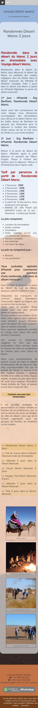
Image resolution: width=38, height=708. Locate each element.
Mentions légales (8, 682)
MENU (5, 2)
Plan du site (23, 682)
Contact (33, 682)
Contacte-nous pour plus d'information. (19, 395)
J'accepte (25, 705)
